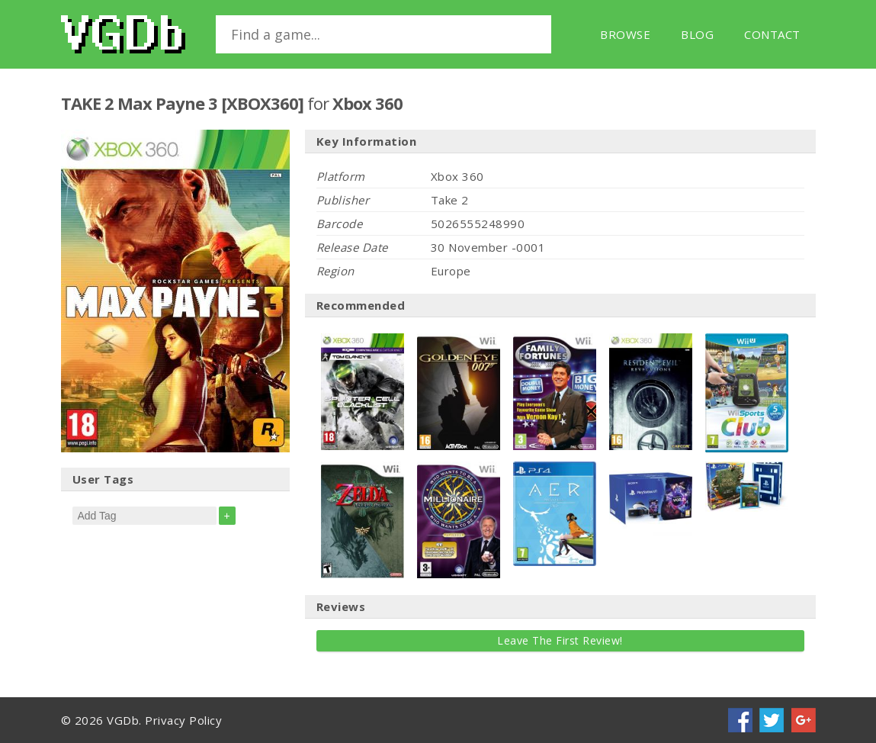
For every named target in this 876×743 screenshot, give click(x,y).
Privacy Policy (183, 720)
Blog (697, 34)
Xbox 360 (367, 103)
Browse (625, 34)
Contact (772, 34)
